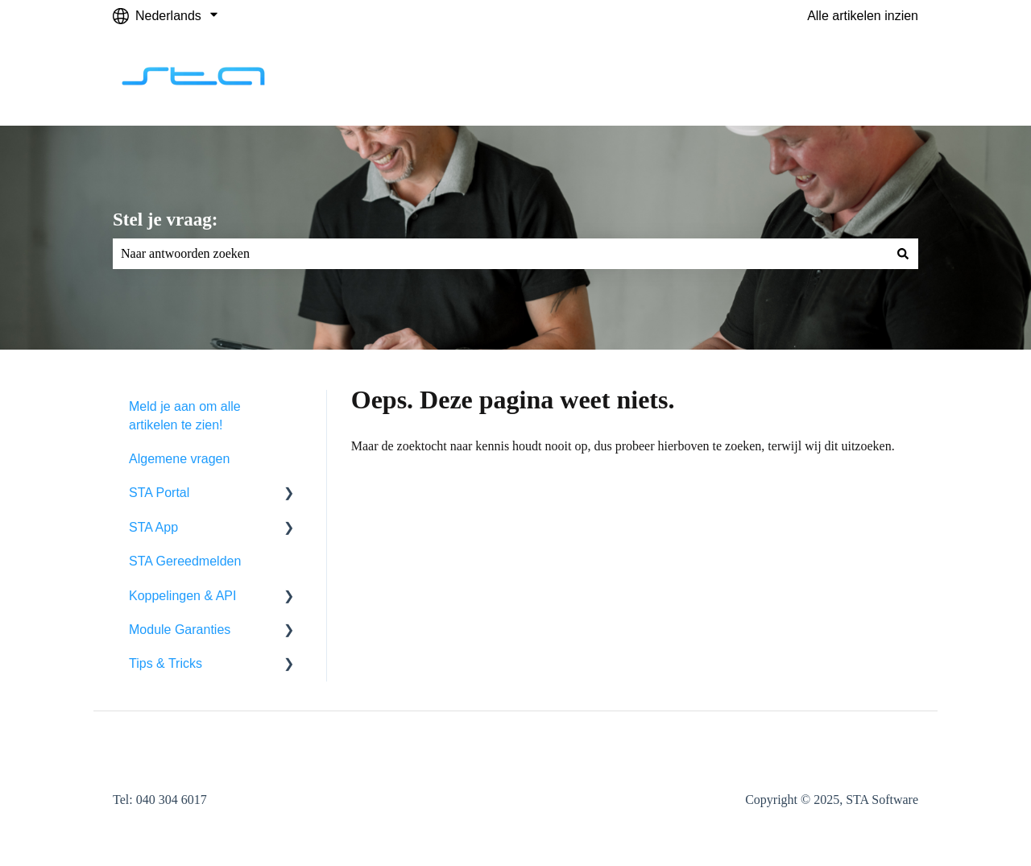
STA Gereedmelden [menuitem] (185, 561)
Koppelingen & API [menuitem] (182, 596)
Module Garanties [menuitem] (179, 629)
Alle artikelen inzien (862, 16)
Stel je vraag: (165, 219)
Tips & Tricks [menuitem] (165, 663)
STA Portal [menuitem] (159, 492)
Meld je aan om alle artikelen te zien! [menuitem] (185, 415)
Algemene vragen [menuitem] (179, 459)
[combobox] (500, 253)
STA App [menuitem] (153, 527)
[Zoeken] (903, 253)
